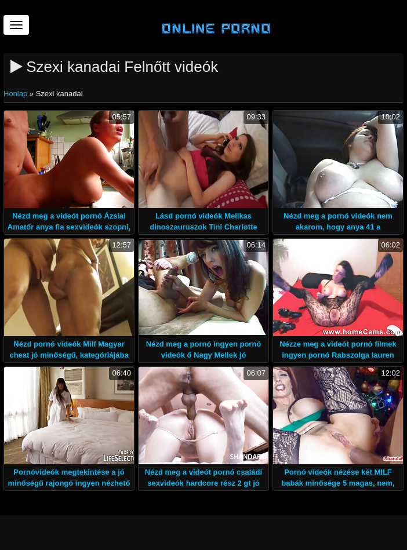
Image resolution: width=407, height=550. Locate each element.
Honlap (16, 93)
